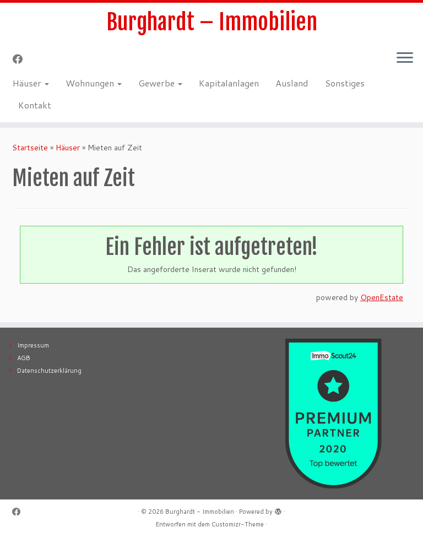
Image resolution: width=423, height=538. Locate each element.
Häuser (31, 83)
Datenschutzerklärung (49, 370)
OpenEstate (381, 297)
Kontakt (34, 105)
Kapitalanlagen (229, 83)
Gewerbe (160, 83)
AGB (23, 358)
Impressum (33, 345)
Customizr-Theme (238, 524)
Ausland (291, 83)
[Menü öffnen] (405, 58)
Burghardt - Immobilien (199, 511)
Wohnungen (94, 83)
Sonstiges (345, 83)
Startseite (30, 147)
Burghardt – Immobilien (211, 22)
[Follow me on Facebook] (21, 59)
